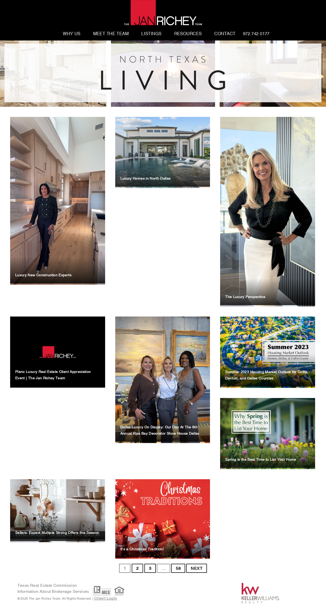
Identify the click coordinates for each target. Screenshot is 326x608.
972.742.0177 (256, 34)
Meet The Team (111, 34)
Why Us (72, 34)
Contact (224, 34)
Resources (188, 34)
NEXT (196, 568)
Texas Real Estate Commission (47, 585)
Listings (151, 34)
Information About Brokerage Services (53, 591)
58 (178, 568)
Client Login (105, 598)
